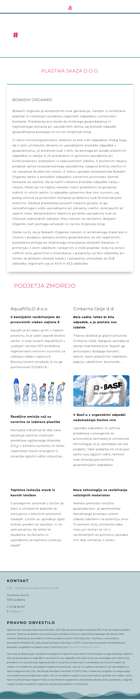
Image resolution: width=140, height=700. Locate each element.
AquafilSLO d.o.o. (29, 309)
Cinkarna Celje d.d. (94, 309)
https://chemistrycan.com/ (84, 647)
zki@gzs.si (16, 612)
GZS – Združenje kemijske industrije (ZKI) (33, 589)
